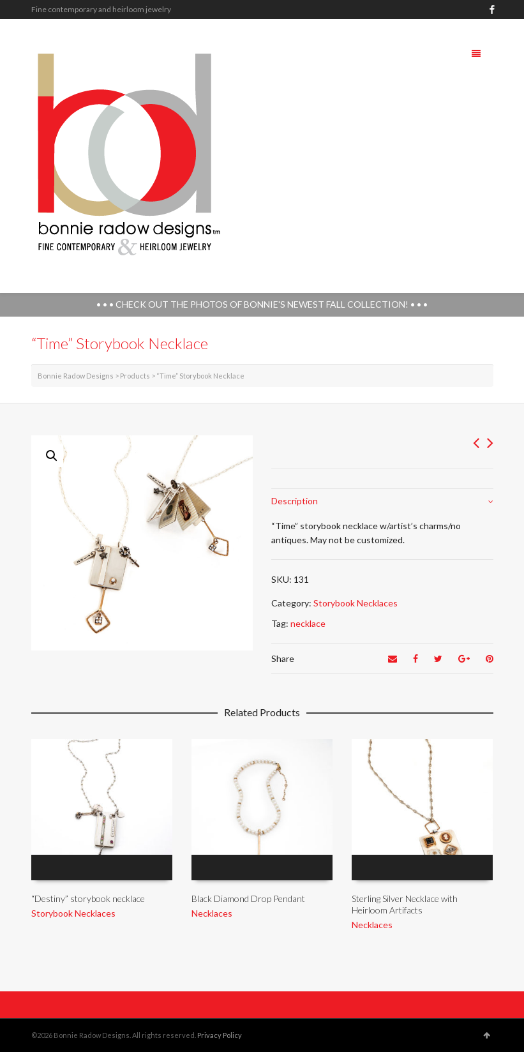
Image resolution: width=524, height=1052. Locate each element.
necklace (308, 623)
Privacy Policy (219, 1035)
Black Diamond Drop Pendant (248, 898)
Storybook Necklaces (355, 602)
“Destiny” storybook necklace (88, 898)
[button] (51, 455)
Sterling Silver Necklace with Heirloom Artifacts (405, 904)
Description (294, 500)
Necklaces (211, 913)
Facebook (492, 9)
